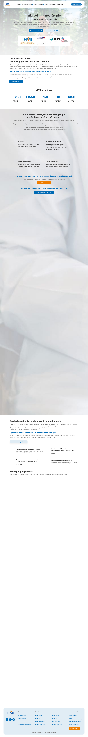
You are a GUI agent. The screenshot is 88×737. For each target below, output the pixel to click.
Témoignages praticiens (40, 725)
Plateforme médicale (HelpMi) (75, 719)
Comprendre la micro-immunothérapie (39, 714)
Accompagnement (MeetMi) (75, 721)
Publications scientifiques (40, 719)
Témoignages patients (40, 724)
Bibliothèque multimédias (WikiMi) (74, 717)
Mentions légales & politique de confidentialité (24, 725)
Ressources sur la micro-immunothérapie (40, 722)
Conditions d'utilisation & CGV (24, 723)
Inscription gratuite (44, 183)
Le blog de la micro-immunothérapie (56, 722)
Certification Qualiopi (22, 718)
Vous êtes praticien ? (36, 31)
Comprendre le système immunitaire (40, 717)
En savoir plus (15, 81)
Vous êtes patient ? (52, 31)
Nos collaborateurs (22, 715)
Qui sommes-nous (22, 714)
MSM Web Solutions (51, 732)
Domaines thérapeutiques (19, 442)
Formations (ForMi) (73, 715)
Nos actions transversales (23, 717)
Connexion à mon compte (76, 4)
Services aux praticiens (74, 714)
